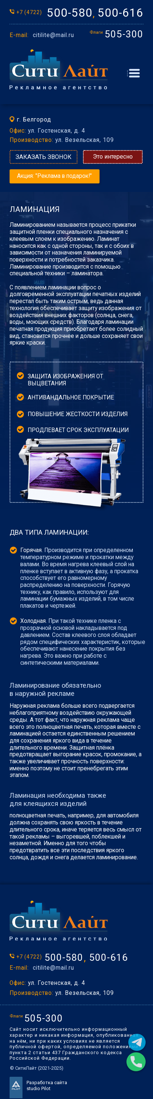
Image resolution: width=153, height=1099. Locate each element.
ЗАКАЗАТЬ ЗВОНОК (43, 156)
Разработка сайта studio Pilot (47, 1085)
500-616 (120, 13)
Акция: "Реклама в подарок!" (54, 176)
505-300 (124, 34)
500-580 (70, 13)
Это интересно (113, 156)
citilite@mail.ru (53, 35)
